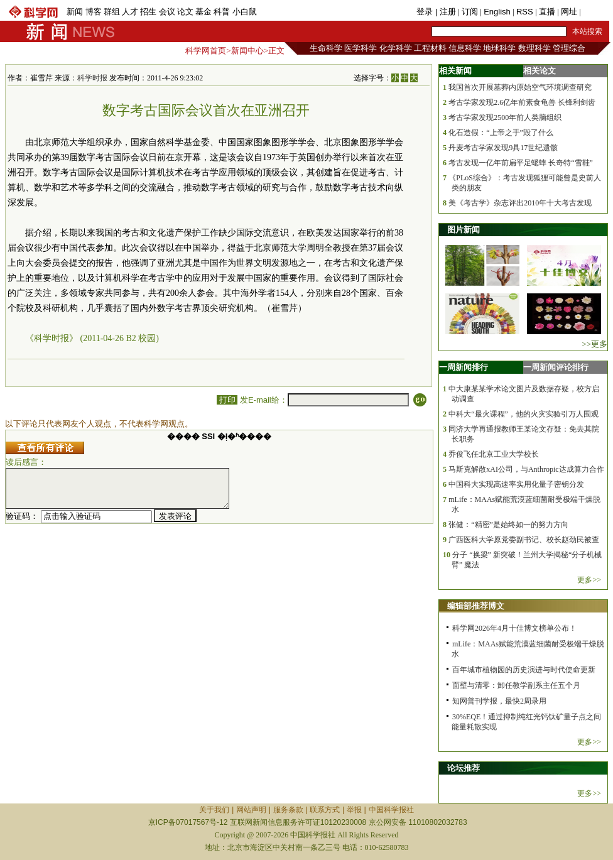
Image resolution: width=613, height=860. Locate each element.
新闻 (75, 11)
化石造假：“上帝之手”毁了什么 (500, 132)
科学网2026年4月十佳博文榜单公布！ (514, 628)
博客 (93, 11)
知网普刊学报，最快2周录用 (499, 701)
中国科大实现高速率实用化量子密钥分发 (516, 484)
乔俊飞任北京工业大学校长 (493, 454)
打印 (227, 400)
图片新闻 (463, 229)
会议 (167, 11)
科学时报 (92, 77)
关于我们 (214, 809)
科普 (222, 11)
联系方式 (325, 809)
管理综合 (569, 48)
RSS (524, 11)
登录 (425, 11)
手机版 (595, 11)
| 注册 (445, 11)
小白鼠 (244, 11)
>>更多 (594, 344)
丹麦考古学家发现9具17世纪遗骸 (503, 147)
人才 (130, 11)
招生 (148, 11)
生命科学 (326, 48)
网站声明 (251, 809)
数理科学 (534, 48)
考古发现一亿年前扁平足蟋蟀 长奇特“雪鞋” (520, 162)
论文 (185, 11)
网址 (569, 11)
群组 (112, 11)
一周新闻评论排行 (556, 367)
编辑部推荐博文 (475, 606)
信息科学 (464, 48)
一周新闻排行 (463, 367)
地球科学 (499, 48)
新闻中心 (247, 50)
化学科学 (395, 48)
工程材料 (430, 48)
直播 (547, 11)
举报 (354, 809)
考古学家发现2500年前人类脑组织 (504, 117)
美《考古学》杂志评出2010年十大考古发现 (520, 203)
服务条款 (288, 809)
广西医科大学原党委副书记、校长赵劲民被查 (523, 539)
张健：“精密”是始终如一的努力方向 (508, 524)
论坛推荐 (463, 768)
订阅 (470, 11)
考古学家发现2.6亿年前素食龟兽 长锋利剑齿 (521, 102)
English (497, 11)
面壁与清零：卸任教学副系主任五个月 (516, 685)
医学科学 (360, 48)
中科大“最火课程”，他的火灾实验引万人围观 (523, 414)
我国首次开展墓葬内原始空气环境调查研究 (520, 87)
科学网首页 (205, 50)
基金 (203, 11)
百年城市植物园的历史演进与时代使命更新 (523, 669)
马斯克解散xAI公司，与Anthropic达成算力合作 (526, 469)
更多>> (589, 579)
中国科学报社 (391, 809)
